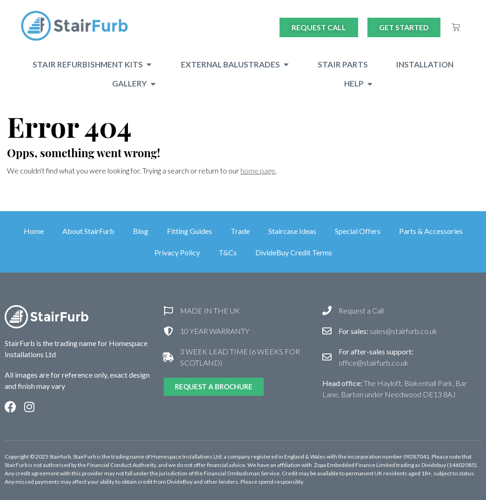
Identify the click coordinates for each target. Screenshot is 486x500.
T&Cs (228, 252)
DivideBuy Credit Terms (293, 252)
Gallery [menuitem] (129, 83)
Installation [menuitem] (424, 64)
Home (34, 231)
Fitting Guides (189, 231)
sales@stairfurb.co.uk (388, 331)
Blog (140, 231)
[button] (149, 65)
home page (257, 170)
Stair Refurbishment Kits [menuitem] (88, 64)
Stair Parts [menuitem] (343, 64)
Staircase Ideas (292, 231)
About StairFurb (88, 231)
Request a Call (361, 310)
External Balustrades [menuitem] (230, 64)
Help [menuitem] (354, 83)
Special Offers (357, 231)
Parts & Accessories (431, 231)
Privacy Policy (177, 252)
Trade (240, 231)
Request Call (319, 27)
